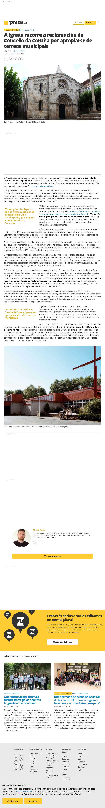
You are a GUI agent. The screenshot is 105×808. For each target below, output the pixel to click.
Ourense (81, 762)
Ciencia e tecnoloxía (66, 763)
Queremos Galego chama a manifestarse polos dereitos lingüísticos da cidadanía (22, 700)
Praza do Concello (11, 30)
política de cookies (23, 791)
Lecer (64, 772)
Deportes (65, 759)
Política (64, 756)
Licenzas (33, 761)
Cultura (64, 769)
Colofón (33, 764)
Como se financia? (49, 766)
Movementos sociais (27, 30)
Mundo (64, 774)
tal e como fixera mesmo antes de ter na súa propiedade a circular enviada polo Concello (69, 212)
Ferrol (80, 756)
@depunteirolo (19, 51)
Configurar (12, 801)
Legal (32, 766)
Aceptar (33, 801)
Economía (65, 777)
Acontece (65, 766)
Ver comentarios (52, 556)
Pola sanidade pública (63, 693)
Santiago (81, 767)
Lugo (80, 759)
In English (33, 772)
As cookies (34, 769)
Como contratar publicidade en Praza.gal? (52, 755)
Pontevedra (82, 764)
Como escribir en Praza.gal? (52, 762)
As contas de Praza (51, 771)
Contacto (33, 758)
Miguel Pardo (9, 51)
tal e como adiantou (41, 186)
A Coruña (81, 753)
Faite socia (90, 22)
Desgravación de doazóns (52, 776)
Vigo (79, 770)
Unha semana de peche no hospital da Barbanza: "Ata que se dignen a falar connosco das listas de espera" (77, 700)
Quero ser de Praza (62, 642)
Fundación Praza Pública (36, 754)
